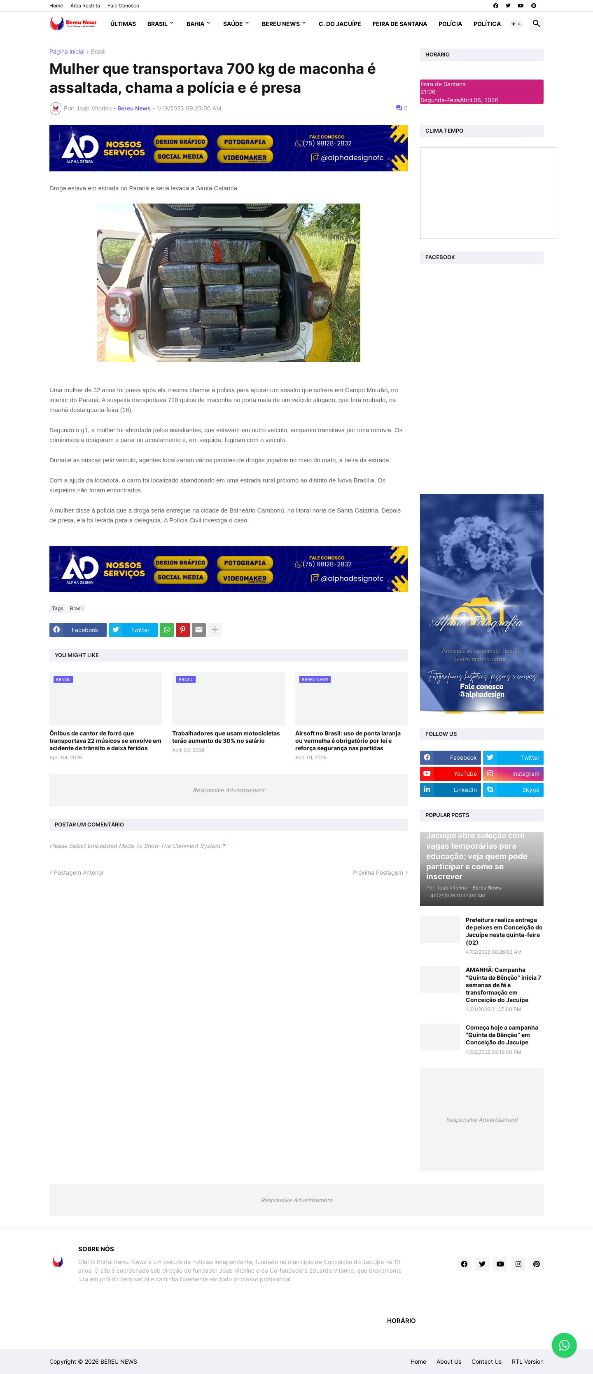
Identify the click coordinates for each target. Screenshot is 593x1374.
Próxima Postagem (378, 872)
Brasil (157, 23)
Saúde (233, 23)
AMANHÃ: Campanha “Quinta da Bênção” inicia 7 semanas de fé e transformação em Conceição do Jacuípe (503, 984)
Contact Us (487, 1361)
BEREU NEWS (118, 1361)
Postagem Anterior (79, 872)
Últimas (123, 23)
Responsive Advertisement (228, 790)
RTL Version (528, 1361)
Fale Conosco (123, 5)
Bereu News (281, 23)
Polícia (450, 23)
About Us (449, 1361)
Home (56, 5)
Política (487, 23)
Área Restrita (85, 5)
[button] (516, 24)
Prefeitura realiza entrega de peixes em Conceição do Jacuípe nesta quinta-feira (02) (504, 931)
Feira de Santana (400, 23)
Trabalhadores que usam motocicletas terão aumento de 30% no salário (226, 737)
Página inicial (66, 52)
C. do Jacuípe (340, 23)
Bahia (195, 23)
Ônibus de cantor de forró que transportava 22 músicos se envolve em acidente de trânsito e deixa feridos (105, 740)
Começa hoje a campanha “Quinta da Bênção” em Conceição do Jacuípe (502, 1035)
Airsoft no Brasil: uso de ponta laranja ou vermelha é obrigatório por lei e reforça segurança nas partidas (348, 740)
